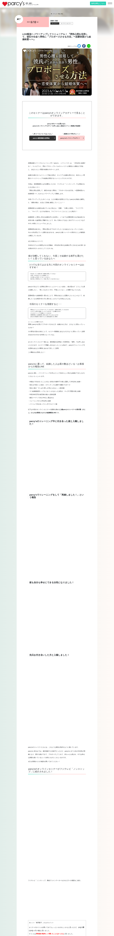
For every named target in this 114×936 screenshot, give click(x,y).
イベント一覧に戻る (57, 13)
